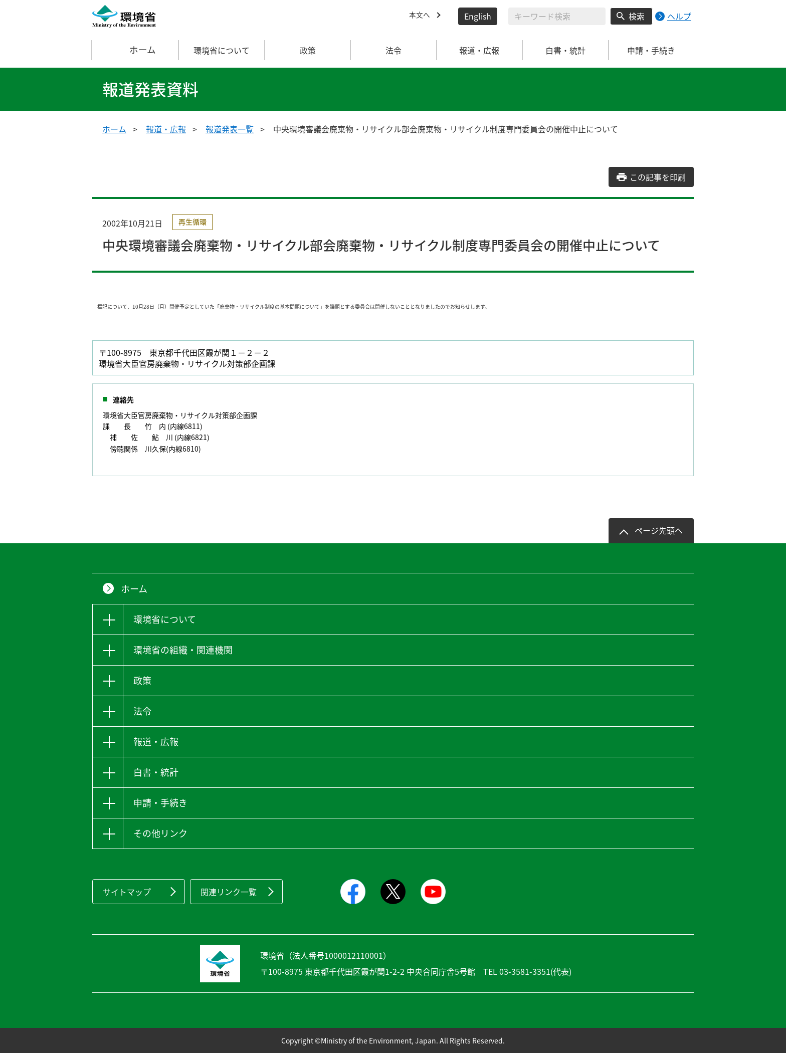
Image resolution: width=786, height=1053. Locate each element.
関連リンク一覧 (229, 892)
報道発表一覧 (230, 129)
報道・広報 (166, 129)
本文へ (421, 16)
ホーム (136, 50)
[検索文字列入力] (557, 16)
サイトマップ (127, 892)
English (477, 16)
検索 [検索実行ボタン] (637, 16)
